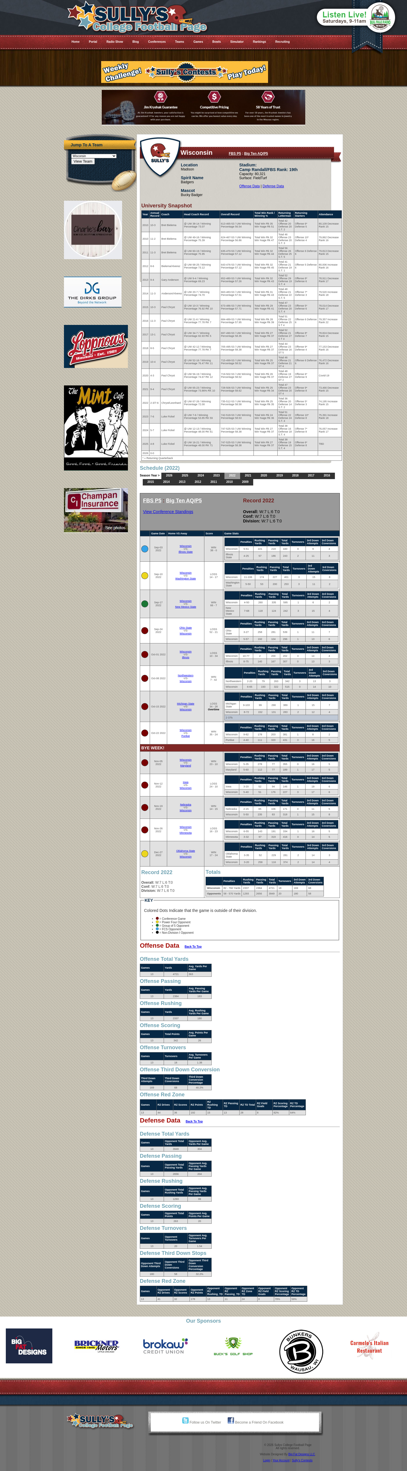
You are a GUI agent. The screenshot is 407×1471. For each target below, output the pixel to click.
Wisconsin (186, 546)
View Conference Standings (168, 511)
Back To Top (193, 946)
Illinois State (185, 551)
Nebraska (185, 804)
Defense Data (273, 186)
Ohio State (185, 627)
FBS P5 (235, 154)
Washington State (185, 578)
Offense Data (249, 186)
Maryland (185, 765)
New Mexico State (185, 606)
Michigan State (185, 703)
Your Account (281, 1460)
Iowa (185, 782)
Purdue (185, 735)
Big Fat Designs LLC (301, 1454)
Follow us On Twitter (201, 1422)
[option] (34, 1345)
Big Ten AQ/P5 (256, 154)
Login (266, 1460)
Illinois (185, 657)
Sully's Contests (302, 1460)
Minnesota (186, 832)
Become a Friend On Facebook (255, 1422)
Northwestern (186, 675)
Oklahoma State (185, 850)
